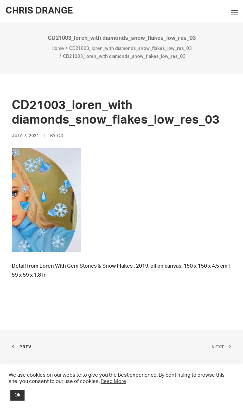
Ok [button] (17, 395)
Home (58, 48)
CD (60, 136)
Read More (113, 381)
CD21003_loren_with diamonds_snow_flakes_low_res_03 (130, 48)
